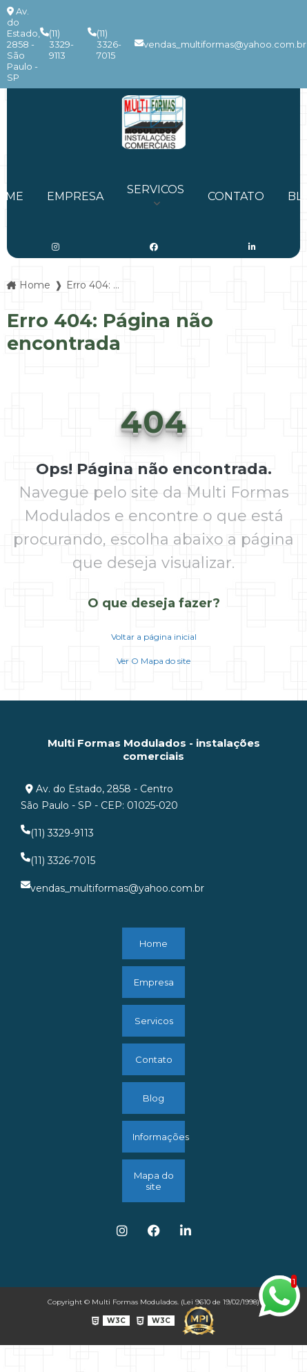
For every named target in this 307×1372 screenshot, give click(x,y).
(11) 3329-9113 (57, 44)
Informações (158, 1136)
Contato (236, 196)
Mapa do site (154, 1181)
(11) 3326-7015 (104, 44)
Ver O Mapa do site (153, 661)
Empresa (75, 196)
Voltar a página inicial (154, 636)
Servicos (155, 189)
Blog (153, 1098)
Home (153, 943)
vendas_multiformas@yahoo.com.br (220, 44)
